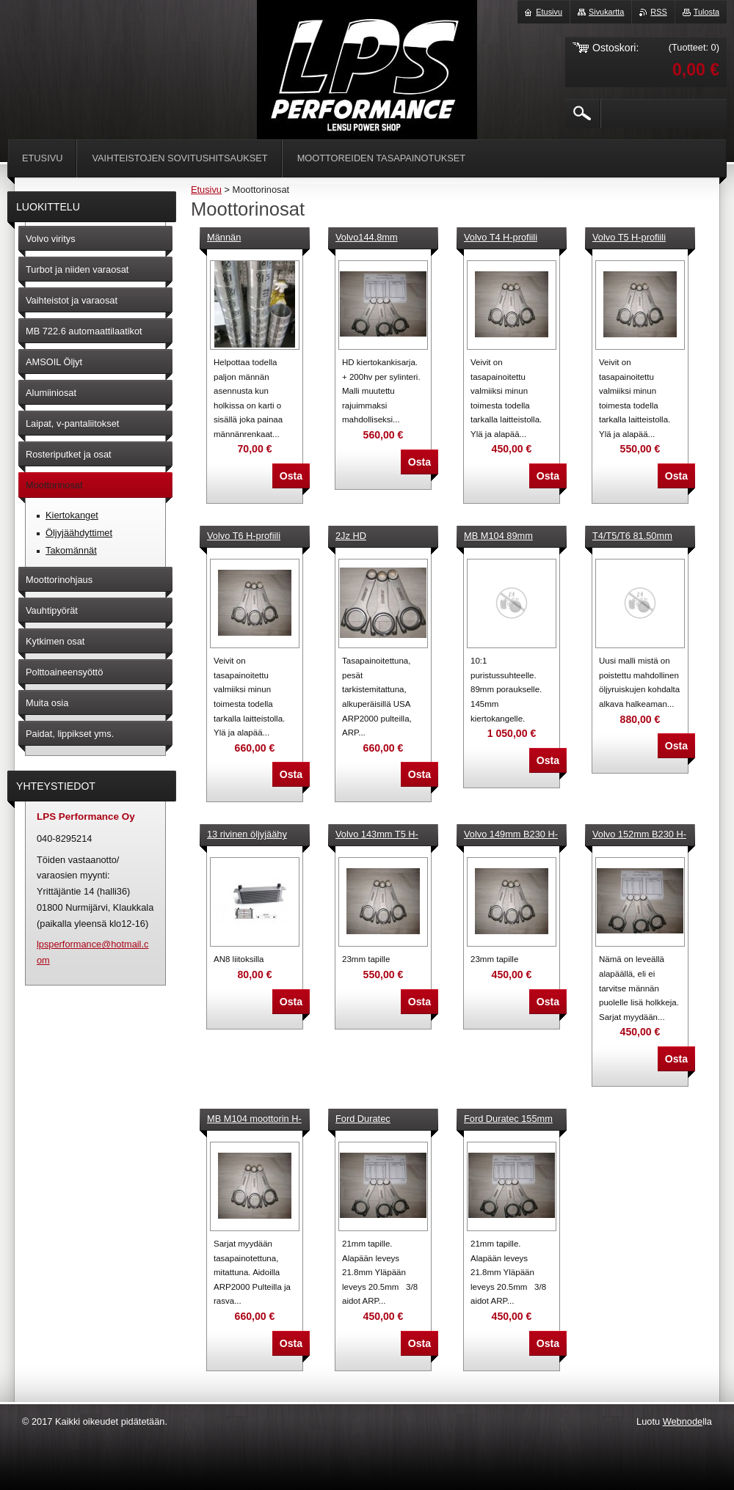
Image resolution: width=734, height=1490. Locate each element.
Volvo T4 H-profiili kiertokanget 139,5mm (510, 238)
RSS (658, 11)
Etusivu (206, 189)
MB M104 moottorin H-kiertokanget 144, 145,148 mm (254, 1119)
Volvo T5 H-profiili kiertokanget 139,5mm (639, 238)
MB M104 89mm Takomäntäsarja (498, 536)
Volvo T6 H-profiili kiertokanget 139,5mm (253, 536)
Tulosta (706, 11)
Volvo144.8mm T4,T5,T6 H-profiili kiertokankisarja (372, 238)
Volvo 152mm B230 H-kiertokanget (639, 835)
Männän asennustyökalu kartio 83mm (252, 238)
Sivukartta (606, 11)
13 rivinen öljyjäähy (247, 834)
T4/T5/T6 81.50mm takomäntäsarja (632, 536)
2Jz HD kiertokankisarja (368, 536)
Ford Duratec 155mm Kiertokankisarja (508, 1119)
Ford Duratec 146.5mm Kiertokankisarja (368, 1119)
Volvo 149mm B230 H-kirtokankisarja (511, 835)
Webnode (683, 1421)
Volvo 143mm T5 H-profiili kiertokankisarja (381, 835)
